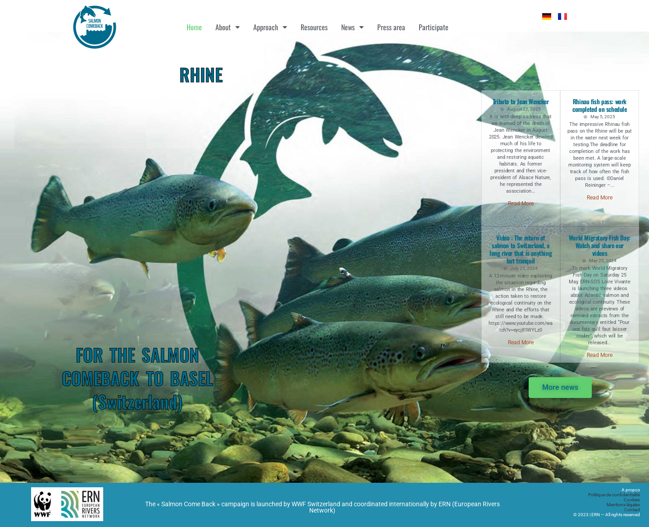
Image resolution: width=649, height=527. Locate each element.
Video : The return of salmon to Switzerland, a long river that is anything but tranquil (520, 249)
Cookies (632, 499)
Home (194, 27)
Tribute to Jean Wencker (521, 101)
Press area (391, 27)
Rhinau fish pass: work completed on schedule (599, 105)
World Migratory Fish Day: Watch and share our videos (600, 245)
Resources (314, 27)
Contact (632, 509)
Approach (270, 27)
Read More (521, 203)
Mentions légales (623, 504)
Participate (433, 27)
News (352, 27)
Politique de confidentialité (614, 494)
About (227, 27)
